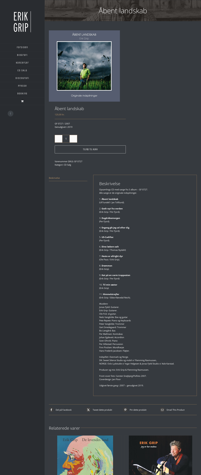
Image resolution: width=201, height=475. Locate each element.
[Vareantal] (66, 138)
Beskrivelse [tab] (54, 177)
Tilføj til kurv (90, 149)
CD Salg (67, 164)
